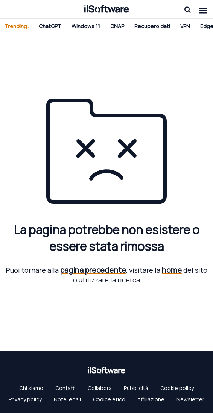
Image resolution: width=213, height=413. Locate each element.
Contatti (65, 388)
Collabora (100, 388)
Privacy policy (25, 399)
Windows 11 (86, 26)
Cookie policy (177, 388)
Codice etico (109, 399)
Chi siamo (31, 388)
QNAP (117, 26)
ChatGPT (50, 26)
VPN (185, 26)
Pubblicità (136, 388)
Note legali (67, 399)
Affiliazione (150, 399)
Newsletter (190, 399)
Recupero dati (152, 26)
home (172, 270)
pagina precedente (93, 270)
